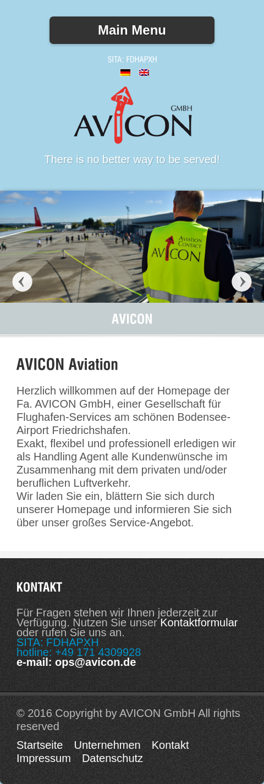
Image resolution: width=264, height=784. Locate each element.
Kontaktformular (199, 622)
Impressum (43, 758)
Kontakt (170, 745)
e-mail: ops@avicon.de (76, 662)
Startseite (39, 745)
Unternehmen (107, 745)
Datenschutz (112, 758)
